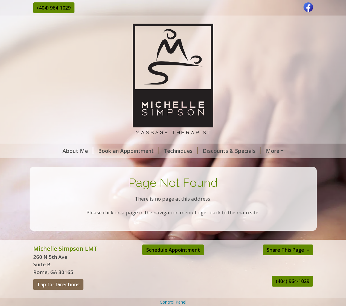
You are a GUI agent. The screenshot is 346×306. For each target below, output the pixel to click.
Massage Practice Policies (73, 163)
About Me (53, 150)
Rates (124, 163)
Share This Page (286, 262)
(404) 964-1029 (54, 7)
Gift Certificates (264, 150)
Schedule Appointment (173, 262)
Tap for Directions (58, 297)
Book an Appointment (104, 150)
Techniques (156, 150)
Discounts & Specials (207, 150)
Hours (146, 163)
